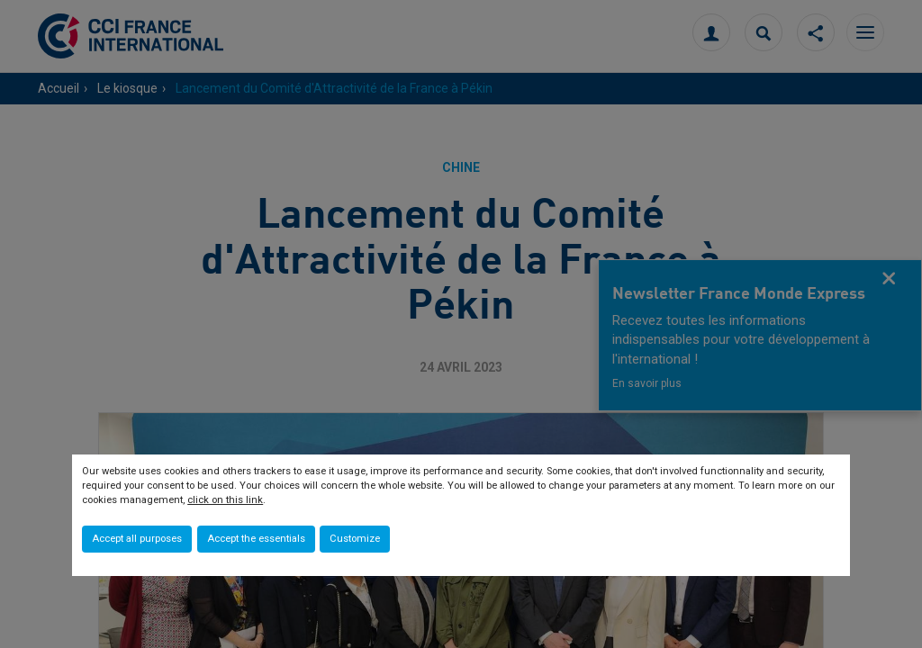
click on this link (225, 500)
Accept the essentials (256, 538)
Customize (355, 538)
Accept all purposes (137, 538)
